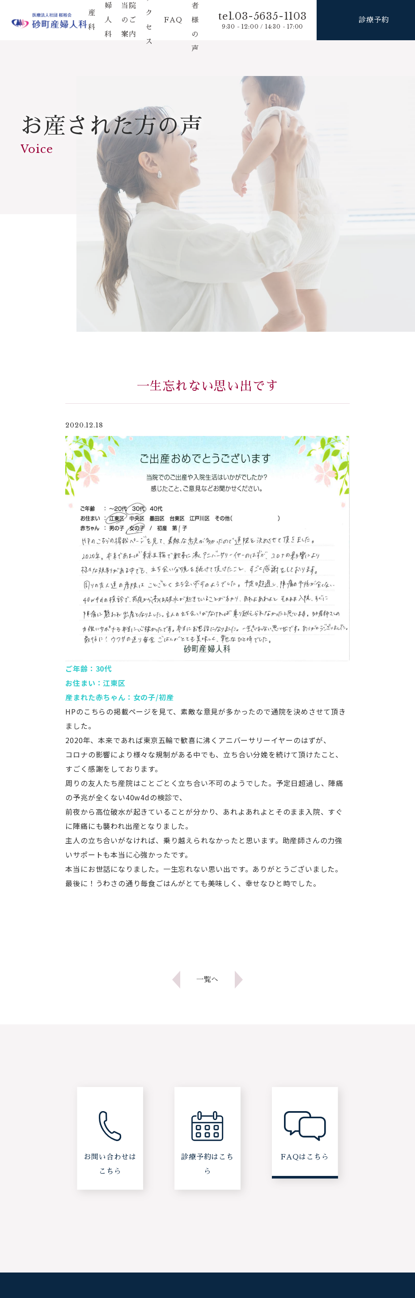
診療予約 (374, 19)
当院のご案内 (128, 20)
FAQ (173, 20)
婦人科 (108, 20)
